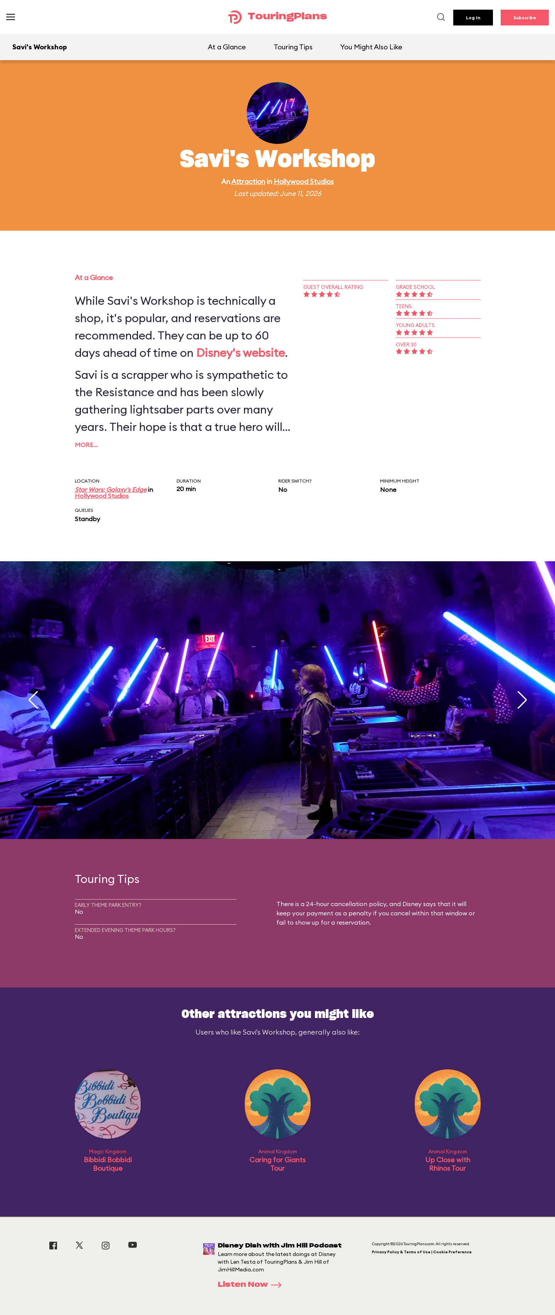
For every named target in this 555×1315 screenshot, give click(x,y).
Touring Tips (293, 46)
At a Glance (227, 46)
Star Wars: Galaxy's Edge (110, 489)
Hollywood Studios (304, 181)
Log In (473, 17)
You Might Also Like (371, 46)
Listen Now (252, 1284)
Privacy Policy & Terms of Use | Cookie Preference (422, 1251)
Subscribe (524, 17)
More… (86, 445)
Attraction (248, 181)
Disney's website (240, 352)
